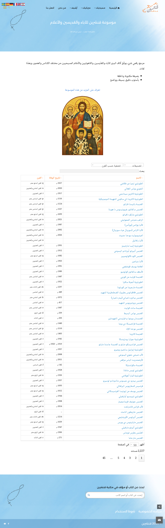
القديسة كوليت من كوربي (132, 277)
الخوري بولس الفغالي (133, 189)
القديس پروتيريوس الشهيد (131, 303)
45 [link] (103, 458)
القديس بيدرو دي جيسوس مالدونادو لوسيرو (123, 381)
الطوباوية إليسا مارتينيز (132, 246)
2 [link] (136, 458)
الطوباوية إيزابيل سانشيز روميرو (128, 350)
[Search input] (117, 495)
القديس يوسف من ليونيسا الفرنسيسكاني (125, 391)
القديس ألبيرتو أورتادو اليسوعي (128, 251)
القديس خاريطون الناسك (132, 412)
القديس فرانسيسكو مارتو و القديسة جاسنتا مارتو (121, 345)
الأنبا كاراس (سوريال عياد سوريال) (127, 230)
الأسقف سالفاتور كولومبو (132, 272)
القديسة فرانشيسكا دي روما (131, 324)
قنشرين (146, 523)
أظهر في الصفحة (131, 444)
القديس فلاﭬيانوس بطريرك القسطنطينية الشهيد (122, 293)
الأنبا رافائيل (137, 241)
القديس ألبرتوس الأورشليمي (130, 417)
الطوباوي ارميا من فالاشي (131, 184)
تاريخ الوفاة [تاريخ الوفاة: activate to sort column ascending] (54, 178)
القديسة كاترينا (136, 334)
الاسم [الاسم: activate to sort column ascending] (138, 178)
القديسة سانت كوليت (133, 308)
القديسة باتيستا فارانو (133, 204)
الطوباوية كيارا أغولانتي (132, 376)
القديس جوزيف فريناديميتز (130, 402)
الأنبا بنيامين (137, 261)
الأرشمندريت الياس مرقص (131, 360)
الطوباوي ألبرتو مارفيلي (132, 428)
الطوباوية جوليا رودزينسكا (131, 339)
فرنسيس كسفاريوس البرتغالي (130, 386)
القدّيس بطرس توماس (133, 433)
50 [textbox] (134, 445)
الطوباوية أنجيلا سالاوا (133, 282)
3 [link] (130, 458)
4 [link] (124, 458)
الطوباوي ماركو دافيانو (132, 215)
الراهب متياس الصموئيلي (132, 220)
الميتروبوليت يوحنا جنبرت (131, 236)
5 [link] (118, 458)
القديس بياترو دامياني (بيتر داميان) (127, 298)
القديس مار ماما (136, 438)
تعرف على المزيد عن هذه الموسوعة (82, 90)
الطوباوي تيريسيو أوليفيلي (131, 396)
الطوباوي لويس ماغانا (133, 370)
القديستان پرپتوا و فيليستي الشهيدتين (125, 319)
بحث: (102, 171)
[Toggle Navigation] (5, 8)
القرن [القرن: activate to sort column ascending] (39, 178)
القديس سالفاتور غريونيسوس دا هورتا (125, 210)
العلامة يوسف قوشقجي (132, 267)
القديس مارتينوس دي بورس (130, 422)
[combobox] (134, 165)
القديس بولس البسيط (133, 313)
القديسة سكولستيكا (134, 365)
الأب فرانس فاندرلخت (133, 407)
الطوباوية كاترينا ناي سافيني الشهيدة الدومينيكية (121, 199)
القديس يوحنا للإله (134, 329)
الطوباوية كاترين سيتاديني (131, 194)
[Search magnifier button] (88, 495)
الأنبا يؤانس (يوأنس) (134, 225)
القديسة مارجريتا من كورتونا (130, 287)
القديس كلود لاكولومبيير (132, 256)
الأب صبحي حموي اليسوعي (131, 355)
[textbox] (137, 166)
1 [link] (141, 458)
